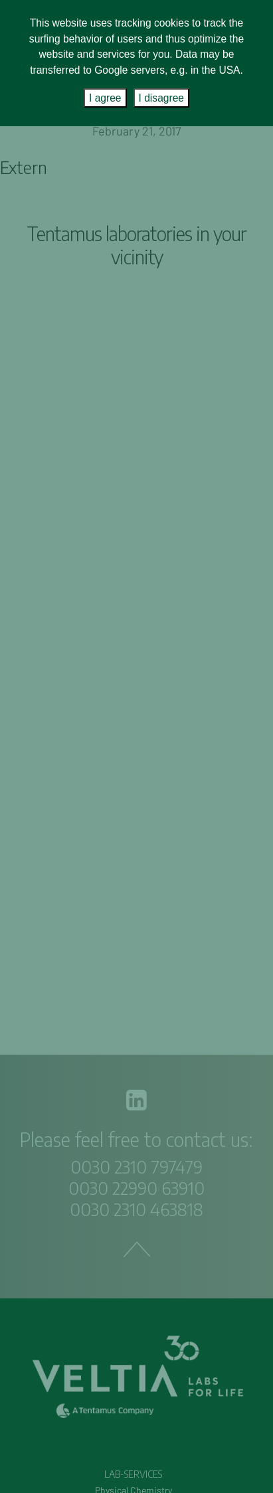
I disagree (161, 98)
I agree (105, 98)
